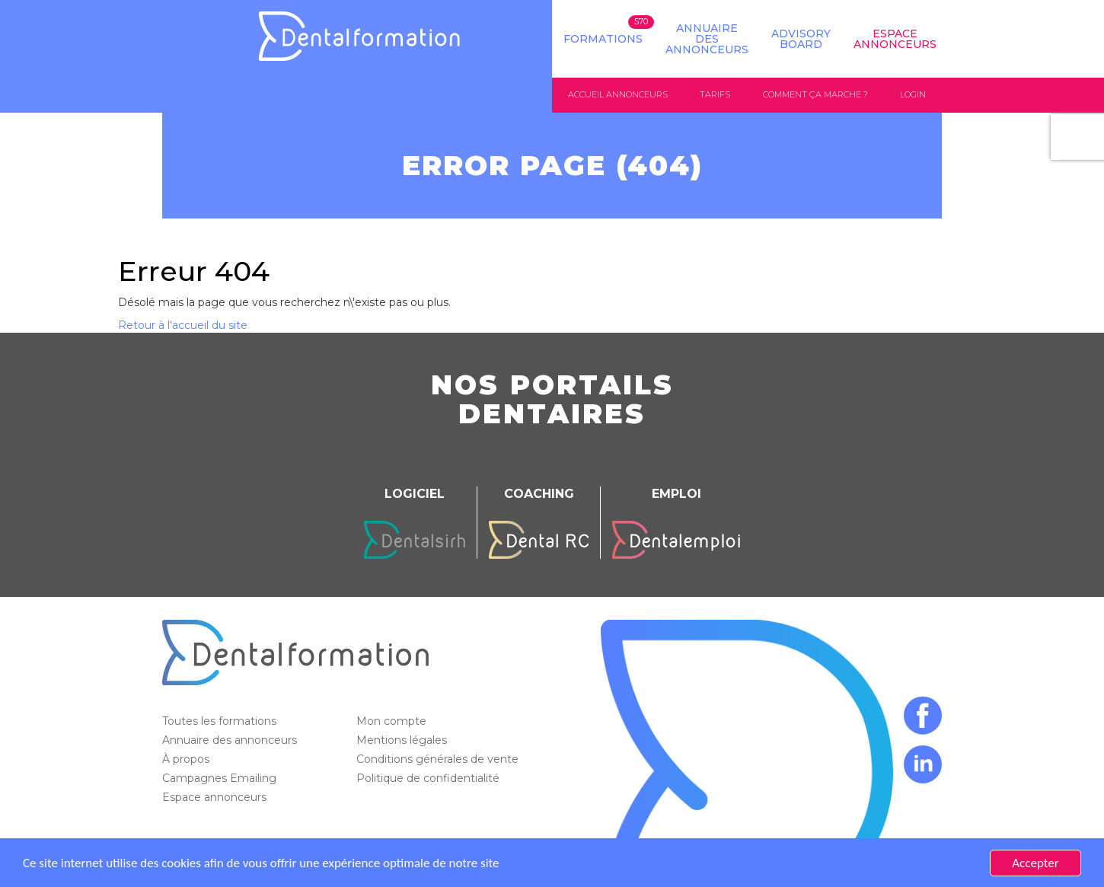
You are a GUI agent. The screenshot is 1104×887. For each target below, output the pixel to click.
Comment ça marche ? (815, 94)
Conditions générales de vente (439, 759)
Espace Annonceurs (895, 39)
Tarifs (715, 94)
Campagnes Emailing (220, 778)
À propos (187, 759)
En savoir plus (537, 863)
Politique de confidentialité (429, 778)
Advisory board (801, 39)
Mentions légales (403, 740)
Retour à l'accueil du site (182, 325)
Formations (603, 39)
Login (913, 94)
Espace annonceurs (216, 797)
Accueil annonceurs (618, 94)
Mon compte (392, 721)
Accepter (1035, 863)
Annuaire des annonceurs (706, 38)
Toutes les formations (220, 721)
